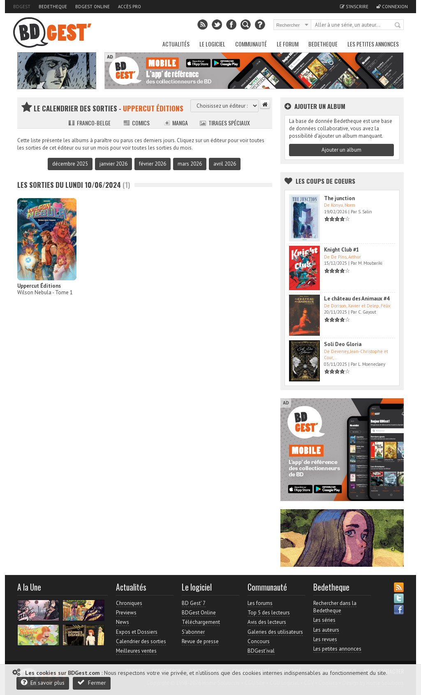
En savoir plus (43, 682)
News (122, 622)
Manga (176, 122)
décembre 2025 (70, 163)
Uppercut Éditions (39, 285)
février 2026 (152, 163)
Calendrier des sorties (141, 641)
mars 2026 (190, 163)
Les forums (260, 603)
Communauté (251, 43)
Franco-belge (89, 122)
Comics (136, 122)
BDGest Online (92, 6)
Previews (126, 612)
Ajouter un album (341, 149)
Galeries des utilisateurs (275, 631)
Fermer (91, 682)
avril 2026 (224, 163)
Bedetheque (53, 6)
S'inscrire (354, 6)
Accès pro (129, 6)
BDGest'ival (261, 650)
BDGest (21, 6)
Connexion (392, 6)
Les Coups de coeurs (325, 180)
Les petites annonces (373, 43)
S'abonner (193, 631)
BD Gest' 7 (194, 603)
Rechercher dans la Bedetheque (334, 607)
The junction (339, 198)
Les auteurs (326, 629)
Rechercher (398, 25)
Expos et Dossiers (136, 631)
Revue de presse (200, 641)
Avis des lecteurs (267, 622)
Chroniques (129, 603)
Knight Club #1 (341, 249)
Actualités (176, 43)
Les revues (325, 639)
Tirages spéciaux (225, 122)
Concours (259, 641)
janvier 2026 (113, 163)
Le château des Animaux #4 (356, 298)
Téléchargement (201, 622)
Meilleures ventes (136, 650)
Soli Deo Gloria (342, 344)
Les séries (324, 619)
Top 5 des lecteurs (269, 612)
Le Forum (287, 43)
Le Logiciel (212, 43)
